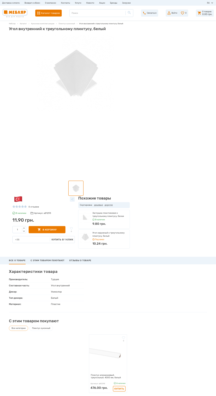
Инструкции (62, 358)
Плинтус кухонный (67, 24)
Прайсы (60, 348)
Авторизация (121, 343)
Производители (64, 343)
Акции (102, 3)
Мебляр (12, 24)
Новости (90, 3)
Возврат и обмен (32, 3)
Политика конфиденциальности (72, 378)
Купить (119, 270)
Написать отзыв (21, 296)
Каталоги (61, 353)
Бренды (113, 3)
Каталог (23, 24)
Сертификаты (63, 363)
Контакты (65, 3)
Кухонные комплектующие (42, 24)
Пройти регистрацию (125, 348)
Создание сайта (189, 391)
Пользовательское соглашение (71, 373)
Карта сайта (62, 368)
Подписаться (192, 323)
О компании (50, 3)
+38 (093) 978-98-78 (190, 348)
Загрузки (126, 3)
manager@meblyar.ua (188, 362)
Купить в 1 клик (139, 78)
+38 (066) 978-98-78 (190, 355)
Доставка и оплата (11, 3)
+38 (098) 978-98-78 (190, 351)
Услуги (78, 3)
